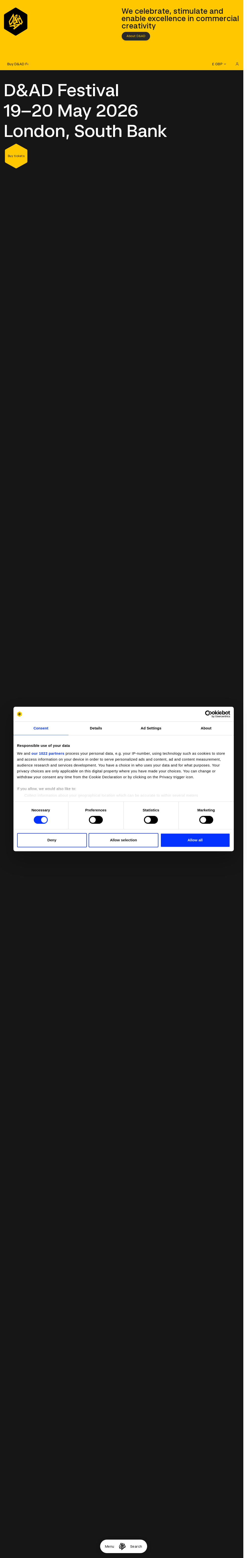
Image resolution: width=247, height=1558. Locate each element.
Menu (109, 1546)
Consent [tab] (41, 728)
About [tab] (206, 728)
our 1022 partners (48, 753)
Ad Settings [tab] (151, 728)
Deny (51, 840)
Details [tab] (96, 728)
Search (136, 1546)
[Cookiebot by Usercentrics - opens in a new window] (208, 714)
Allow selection (123, 840)
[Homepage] (122, 1546)
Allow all (195, 840)
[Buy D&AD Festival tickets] (16, 64)
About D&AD (136, 36)
